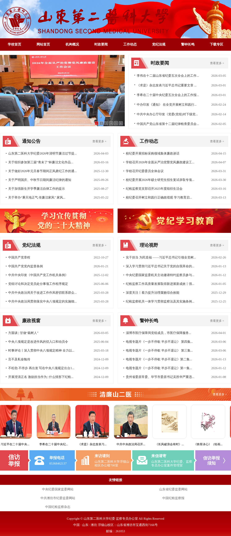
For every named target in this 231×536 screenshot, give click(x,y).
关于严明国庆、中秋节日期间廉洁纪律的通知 (39, 180)
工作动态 (130, 44)
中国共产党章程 (19, 257)
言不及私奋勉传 (19, 359)
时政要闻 (101, 44)
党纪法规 (158, 44)
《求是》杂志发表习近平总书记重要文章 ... (167, 85)
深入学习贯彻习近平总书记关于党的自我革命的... (160, 266)
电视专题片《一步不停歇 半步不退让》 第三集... (159, 350)
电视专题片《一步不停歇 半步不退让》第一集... (159, 368)
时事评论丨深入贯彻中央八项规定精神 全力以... (41, 350)
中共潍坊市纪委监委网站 (58, 498)
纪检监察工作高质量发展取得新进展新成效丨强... (160, 284)
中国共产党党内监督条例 (25, 266)
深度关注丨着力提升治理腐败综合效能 (152, 292)
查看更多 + (217, 63)
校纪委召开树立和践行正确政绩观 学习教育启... (159, 197)
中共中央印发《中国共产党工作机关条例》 (38, 275)
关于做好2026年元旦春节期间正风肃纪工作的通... (42, 171)
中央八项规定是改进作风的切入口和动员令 (38, 341)
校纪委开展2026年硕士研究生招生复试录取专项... (160, 180)
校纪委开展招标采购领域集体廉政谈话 (152, 153)
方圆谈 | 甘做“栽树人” (23, 333)
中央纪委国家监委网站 (58, 489)
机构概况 (72, 44)
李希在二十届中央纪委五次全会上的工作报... (168, 95)
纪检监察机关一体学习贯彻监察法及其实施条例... (160, 301)
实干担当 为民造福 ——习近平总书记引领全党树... (161, 257)
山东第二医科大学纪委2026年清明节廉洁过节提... (42, 153)
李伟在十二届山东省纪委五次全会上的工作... (168, 75)
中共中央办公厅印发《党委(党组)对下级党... (167, 114)
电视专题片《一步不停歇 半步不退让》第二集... (159, 359)
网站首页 (43, 44)
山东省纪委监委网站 (173, 489)
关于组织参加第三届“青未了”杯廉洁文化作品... (40, 162)
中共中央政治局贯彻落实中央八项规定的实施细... (42, 301)
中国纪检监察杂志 (57, 507)
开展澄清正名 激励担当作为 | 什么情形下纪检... (41, 377)
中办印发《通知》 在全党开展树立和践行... (167, 104)
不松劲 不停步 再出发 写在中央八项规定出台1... (41, 368)
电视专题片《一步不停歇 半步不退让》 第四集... (159, 341)
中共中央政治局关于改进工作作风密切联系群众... (42, 292)
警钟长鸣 (187, 44)
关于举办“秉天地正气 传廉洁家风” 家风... (36, 197)
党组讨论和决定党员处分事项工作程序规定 (38, 284)
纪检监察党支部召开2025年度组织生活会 (154, 188)
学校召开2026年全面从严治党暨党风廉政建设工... (160, 162)
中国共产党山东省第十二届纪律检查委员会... (168, 124)
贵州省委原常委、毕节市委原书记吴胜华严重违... (160, 377)
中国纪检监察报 (173, 498)
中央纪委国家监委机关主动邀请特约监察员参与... (160, 275)
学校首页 (14, 44)
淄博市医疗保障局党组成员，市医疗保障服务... (158, 333)
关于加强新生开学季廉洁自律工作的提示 (36, 188)
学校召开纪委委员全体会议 (145, 171)
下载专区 (216, 44)
